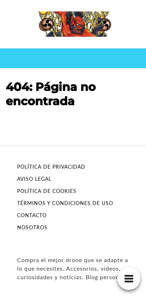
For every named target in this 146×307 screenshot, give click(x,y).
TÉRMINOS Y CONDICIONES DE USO (65, 203)
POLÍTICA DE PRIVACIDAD (51, 167)
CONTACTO (32, 215)
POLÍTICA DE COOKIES (46, 191)
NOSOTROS (32, 227)
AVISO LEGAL (34, 179)
